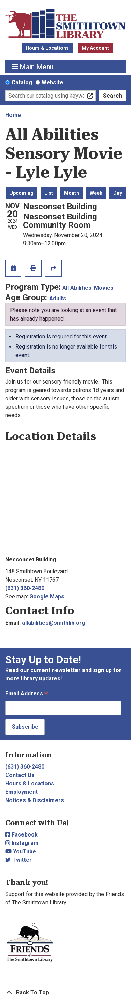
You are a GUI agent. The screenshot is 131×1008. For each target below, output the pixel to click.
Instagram (21, 843)
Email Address (26, 694)
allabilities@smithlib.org (53, 623)
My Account (95, 48)
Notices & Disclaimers (34, 800)
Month (71, 193)
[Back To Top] (65, 992)
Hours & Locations (47, 48)
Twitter (18, 859)
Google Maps (46, 596)
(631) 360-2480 (24, 588)
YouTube (20, 851)
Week (96, 193)
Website (52, 82)
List (48, 193)
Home (13, 115)
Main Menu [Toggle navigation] (33, 66)
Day (117, 193)
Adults (57, 298)
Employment (21, 792)
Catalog (22, 82)
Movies (104, 288)
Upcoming (21, 193)
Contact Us (20, 775)
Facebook (21, 834)
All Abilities (77, 288)
